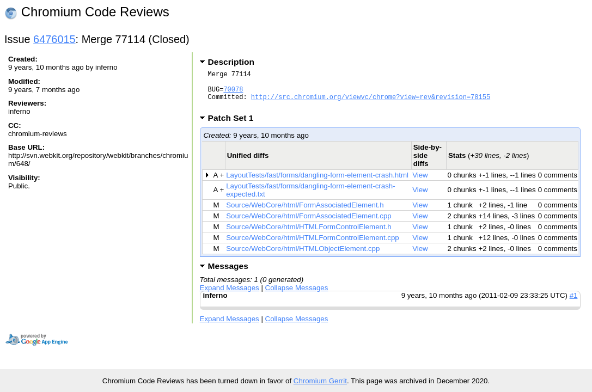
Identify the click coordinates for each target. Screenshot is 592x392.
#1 (574, 303)
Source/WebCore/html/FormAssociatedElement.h (305, 213)
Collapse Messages (296, 296)
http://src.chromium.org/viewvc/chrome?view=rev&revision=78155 (370, 103)
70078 (233, 94)
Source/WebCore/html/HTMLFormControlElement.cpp (312, 246)
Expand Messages (229, 296)
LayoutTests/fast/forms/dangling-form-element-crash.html (317, 183)
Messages (228, 274)
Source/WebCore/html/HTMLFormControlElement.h (309, 235)
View (420, 183)
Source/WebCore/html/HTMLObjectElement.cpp (303, 257)
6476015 (54, 39)
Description (231, 61)
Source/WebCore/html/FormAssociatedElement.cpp (309, 224)
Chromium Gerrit (320, 381)
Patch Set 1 (234, 126)
